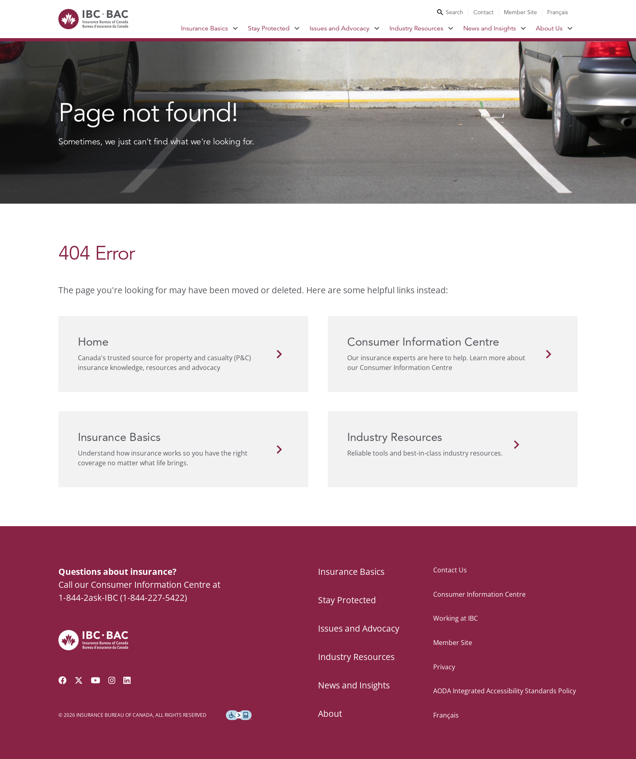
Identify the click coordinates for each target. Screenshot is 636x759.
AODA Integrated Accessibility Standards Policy (504, 690)
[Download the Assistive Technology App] (239, 715)
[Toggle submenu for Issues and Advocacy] (377, 28)
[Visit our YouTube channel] (95, 680)
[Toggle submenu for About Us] (570, 28)
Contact (483, 12)
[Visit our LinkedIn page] (127, 680)
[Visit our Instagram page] (112, 680)
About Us (549, 28)
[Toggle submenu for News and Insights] (523, 28)
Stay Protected (269, 28)
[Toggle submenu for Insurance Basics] (235, 28)
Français (557, 12)
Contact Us (450, 569)
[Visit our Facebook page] (62, 680)
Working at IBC (455, 618)
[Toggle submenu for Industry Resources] (450, 28)
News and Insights (489, 28)
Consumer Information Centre (479, 594)
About (330, 713)
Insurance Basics (204, 28)
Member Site (520, 12)
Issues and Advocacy (339, 28)
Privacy (444, 666)
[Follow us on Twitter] (79, 680)
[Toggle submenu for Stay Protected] (297, 28)
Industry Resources (416, 28)
